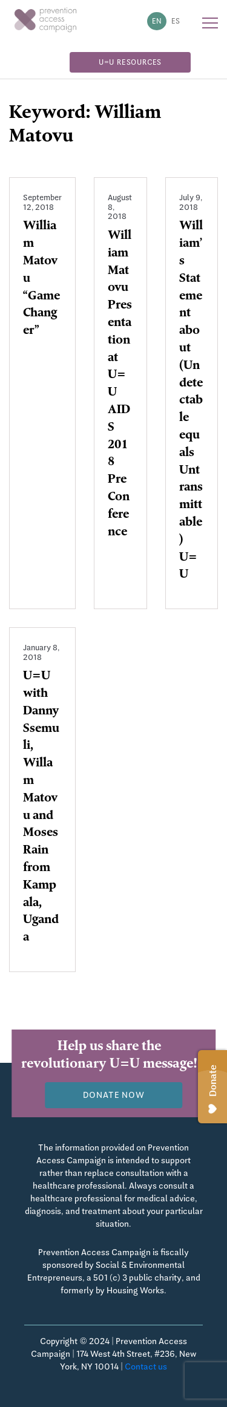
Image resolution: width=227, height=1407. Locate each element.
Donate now (114, 1095)
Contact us (146, 1366)
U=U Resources (130, 62)
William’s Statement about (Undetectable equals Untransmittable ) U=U (191, 401)
